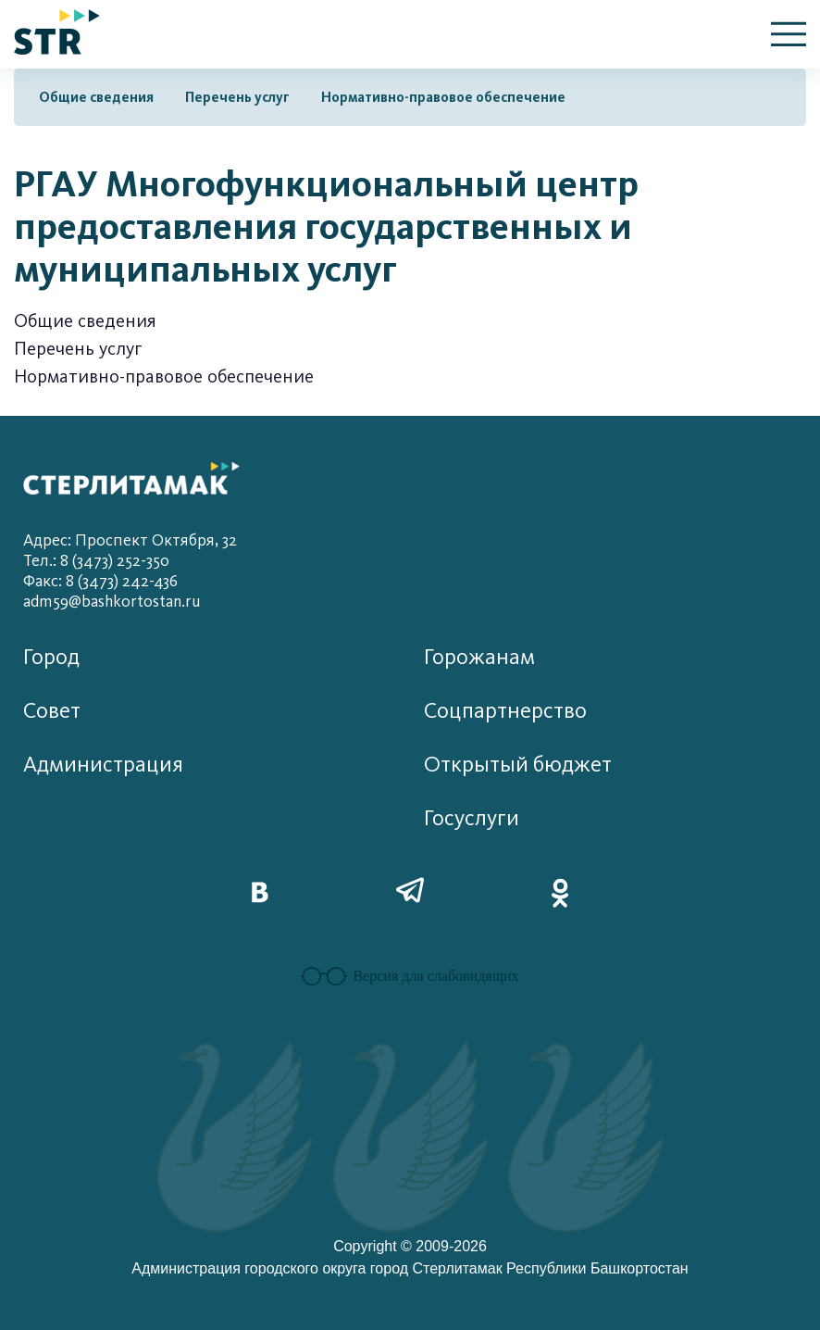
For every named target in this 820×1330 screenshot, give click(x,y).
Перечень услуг (237, 97)
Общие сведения (96, 97)
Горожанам (479, 657)
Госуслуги (471, 818)
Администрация (103, 764)
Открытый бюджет (518, 764)
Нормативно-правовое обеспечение (443, 97)
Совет (52, 710)
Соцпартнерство (505, 710)
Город (51, 657)
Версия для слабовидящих (409, 976)
